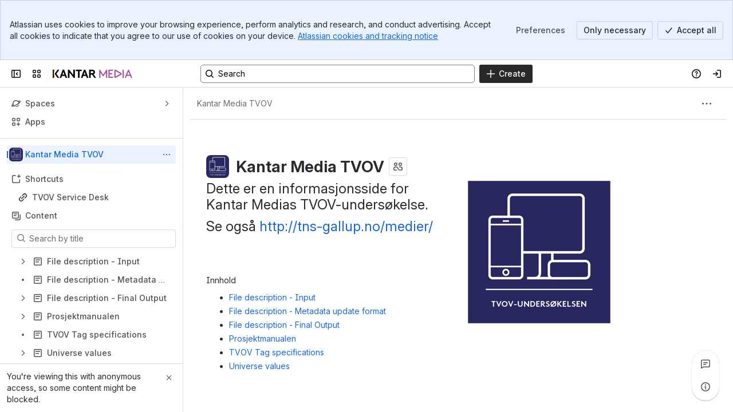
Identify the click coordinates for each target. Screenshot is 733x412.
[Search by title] (100, 239)
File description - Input (272, 297)
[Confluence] (92, 74)
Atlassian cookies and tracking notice (368, 36)
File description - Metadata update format (307, 311)
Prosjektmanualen (262, 338)
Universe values (259, 366)
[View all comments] (705, 364)
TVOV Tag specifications (276, 352)
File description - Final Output (284, 325)
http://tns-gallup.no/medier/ (346, 226)
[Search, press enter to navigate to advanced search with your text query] (337, 74)
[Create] (506, 74)
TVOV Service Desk (70, 197)
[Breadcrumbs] (235, 103)
